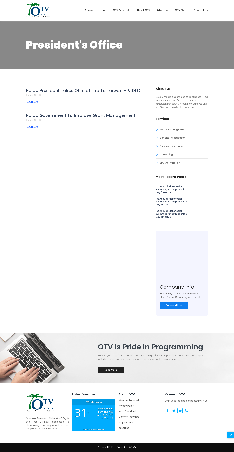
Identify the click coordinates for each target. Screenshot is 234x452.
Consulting (166, 154)
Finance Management (173, 129)
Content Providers (129, 416)
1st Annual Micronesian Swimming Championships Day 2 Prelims (171, 189)
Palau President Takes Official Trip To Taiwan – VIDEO (83, 91)
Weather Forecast (129, 400)
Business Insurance (171, 146)
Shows (89, 10)
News (103, 10)
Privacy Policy (126, 405)
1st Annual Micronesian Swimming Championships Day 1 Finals (171, 201)
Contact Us (201, 10)
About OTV (143, 10)
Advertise (162, 10)
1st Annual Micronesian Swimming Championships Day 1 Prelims (171, 213)
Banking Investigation (172, 138)
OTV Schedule (121, 10)
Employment (126, 422)
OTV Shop (181, 10)
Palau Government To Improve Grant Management (80, 115)
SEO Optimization (170, 163)
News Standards (128, 411)
